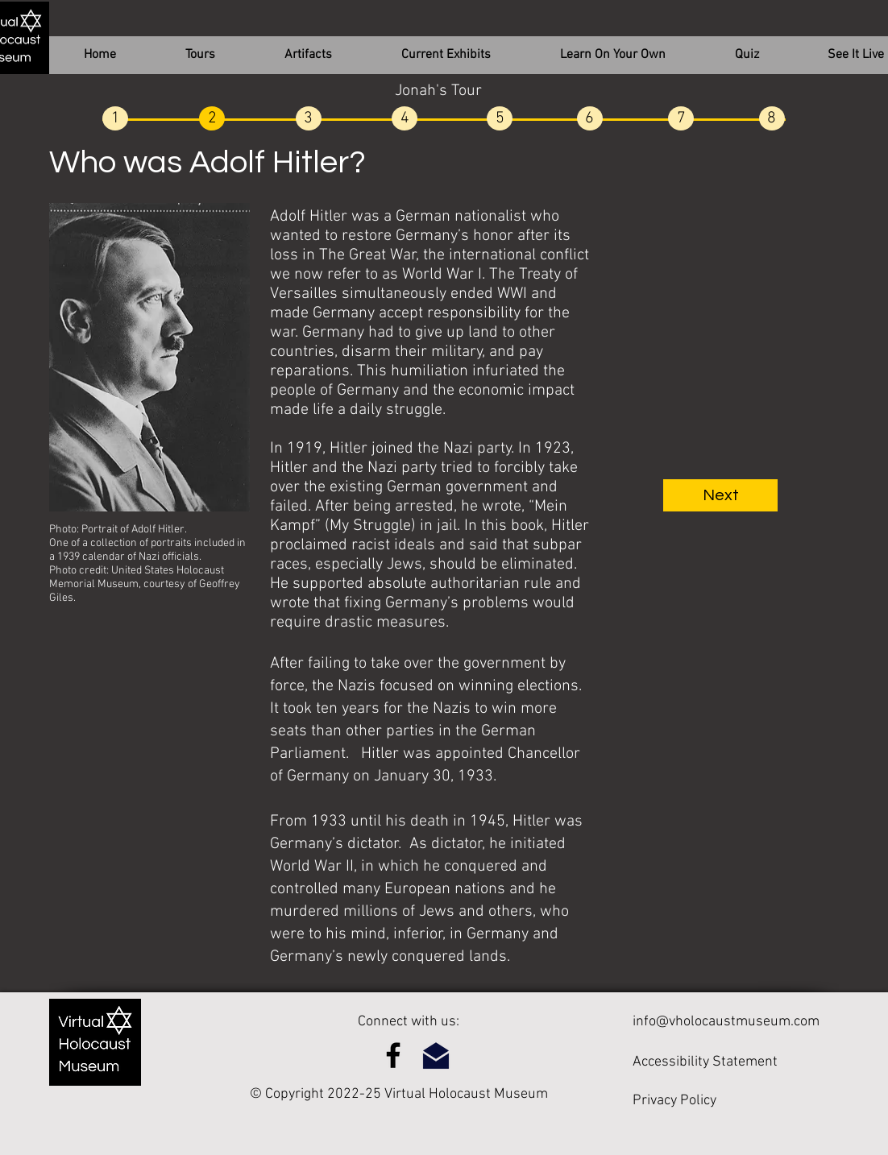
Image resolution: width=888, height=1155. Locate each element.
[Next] (720, 495)
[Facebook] (393, 1055)
